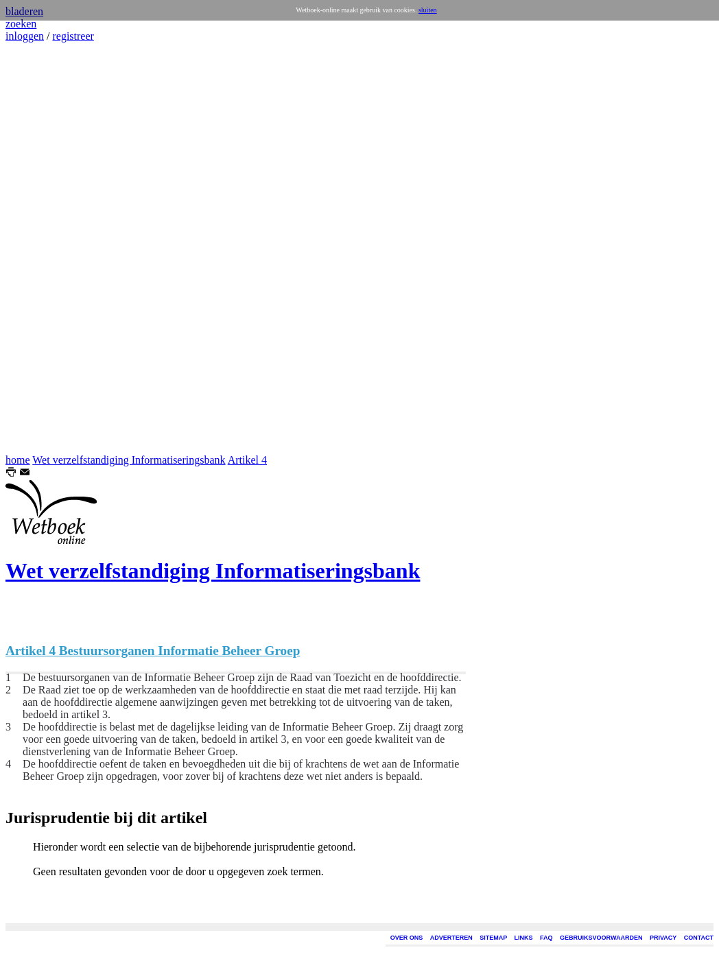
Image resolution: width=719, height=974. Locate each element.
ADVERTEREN (451, 937)
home (17, 460)
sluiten (428, 10)
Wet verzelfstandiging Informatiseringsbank (128, 460)
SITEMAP (493, 937)
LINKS (524, 937)
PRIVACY (663, 937)
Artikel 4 (247, 460)
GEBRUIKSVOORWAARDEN (601, 937)
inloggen (24, 36)
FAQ (546, 937)
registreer (72, 36)
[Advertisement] (46, 248)
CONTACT (699, 937)
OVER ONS (406, 937)
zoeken (20, 23)
